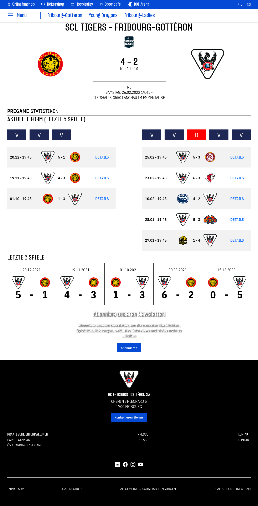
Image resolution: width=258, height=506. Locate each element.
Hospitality (82, 4)
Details (102, 157)
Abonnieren (129, 348)
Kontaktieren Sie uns (129, 417)
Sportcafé (110, 4)
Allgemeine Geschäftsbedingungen (148, 489)
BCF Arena (138, 4)
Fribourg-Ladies (139, 15)
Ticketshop (52, 4)
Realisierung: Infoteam (232, 489)
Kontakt (244, 440)
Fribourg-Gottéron (64, 15)
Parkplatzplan (18, 440)
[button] (249, 4)
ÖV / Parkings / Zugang (24, 445)
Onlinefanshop (21, 4)
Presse (143, 440)
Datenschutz (72, 489)
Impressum (15, 489)
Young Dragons (103, 15)
